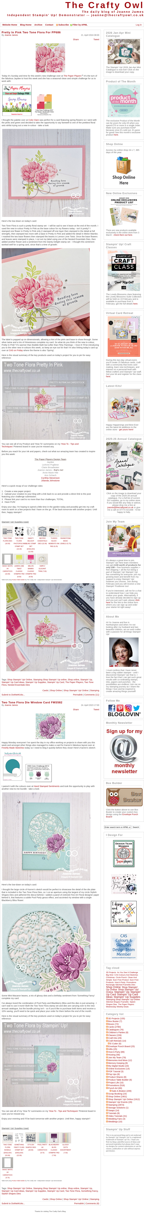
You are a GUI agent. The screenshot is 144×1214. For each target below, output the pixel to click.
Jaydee (50, 462)
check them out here (123, 235)
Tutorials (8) (114, 1113)
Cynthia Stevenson (50, 478)
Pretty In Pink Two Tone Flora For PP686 (31, 32)
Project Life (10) (115, 1082)
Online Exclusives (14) (119, 1068)
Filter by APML (79, 25)
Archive (38, 25)
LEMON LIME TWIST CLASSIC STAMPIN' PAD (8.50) (19, 571)
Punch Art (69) (115, 1088)
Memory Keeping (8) (118, 1063)
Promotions (131, 982)
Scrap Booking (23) (117, 1094)
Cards (45, 690)
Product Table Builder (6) (120, 1080)
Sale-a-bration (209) (122, 1091)
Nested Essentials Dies (19, 685)
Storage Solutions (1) (118, 1108)
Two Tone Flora (72, 1191)
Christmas (110, 977)
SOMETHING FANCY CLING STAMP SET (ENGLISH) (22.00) (19, 1150)
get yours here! (126, 429)
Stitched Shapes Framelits (117, 1002)
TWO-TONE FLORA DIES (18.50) (7, 541)
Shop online (73, 679)
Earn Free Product (121, 980)
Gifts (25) (112, 1049)
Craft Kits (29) (115, 1038)
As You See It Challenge (127, 972)
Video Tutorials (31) (117, 1116)
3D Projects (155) (116, 1018)
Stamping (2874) (116, 1105)
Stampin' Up (86, 679)
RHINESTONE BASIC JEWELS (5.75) (65, 541)
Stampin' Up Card (55, 682)
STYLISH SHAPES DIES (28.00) (31, 1147)
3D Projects (111, 972)
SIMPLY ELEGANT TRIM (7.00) (42, 568)
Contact (49, 25)
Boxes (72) (113, 1024)
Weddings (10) (115, 1121)
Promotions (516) (116, 1085)
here (116, 135)
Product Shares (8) (117, 1077)
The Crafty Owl (104, 5)
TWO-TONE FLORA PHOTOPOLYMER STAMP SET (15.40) (20, 543)
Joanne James (11, 35)
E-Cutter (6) (115, 1043)
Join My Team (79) (117, 1057)
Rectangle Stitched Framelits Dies (120, 985)
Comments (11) (91, 695)
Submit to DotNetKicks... (13, 695)
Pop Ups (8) (114, 1074)
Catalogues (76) (116, 1029)
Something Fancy (89, 1191)
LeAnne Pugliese (50, 464)
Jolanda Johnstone (50, 480)
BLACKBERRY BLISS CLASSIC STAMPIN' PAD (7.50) (54, 1150)
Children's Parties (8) (118, 1032)
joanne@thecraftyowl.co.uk (117, 15)
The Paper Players (72, 76)
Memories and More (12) (120, 1060)
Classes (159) (115, 1035)
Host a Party (120, 982)
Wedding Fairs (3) (116, 1119)
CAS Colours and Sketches (126, 975)
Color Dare (34, 120)
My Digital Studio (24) (118, 1066)
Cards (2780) (114, 1027)
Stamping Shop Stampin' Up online (50, 679)
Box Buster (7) (115, 1021)
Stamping (94, 690)
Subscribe (62, 25)
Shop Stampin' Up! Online (19, 679)
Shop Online (56, 690)
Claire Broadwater (50, 467)
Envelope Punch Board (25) (121, 1046)
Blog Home (25, 25)
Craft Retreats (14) (117, 1041)
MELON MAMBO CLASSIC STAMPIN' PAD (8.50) (30, 571)
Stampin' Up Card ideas (13, 682)
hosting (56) (114, 1055)
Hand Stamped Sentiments (47, 786)
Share (76, 39)
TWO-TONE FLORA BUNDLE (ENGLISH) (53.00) (7, 1150)
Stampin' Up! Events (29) (120, 1102)
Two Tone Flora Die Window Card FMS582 (32, 702)
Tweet (96, 39)
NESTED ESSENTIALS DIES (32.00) (42, 541)
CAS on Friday (16, 350)
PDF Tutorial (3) (115, 1071)
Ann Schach (50, 475)
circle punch (121, 977)
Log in (139, 25)
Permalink (78, 695)
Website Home (9, 25)
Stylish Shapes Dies (11, 1193)
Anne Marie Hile (50, 472)
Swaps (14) (113, 1110)
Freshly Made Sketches (13, 748)
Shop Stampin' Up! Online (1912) (124, 1099)
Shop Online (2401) (117, 1096)
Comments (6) (92, 1203)
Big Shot (109, 975)
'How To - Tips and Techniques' (63, 1111)
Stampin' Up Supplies (35, 682)
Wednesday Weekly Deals (117, 1007)
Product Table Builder (18, 579)
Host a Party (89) (116, 1052)
